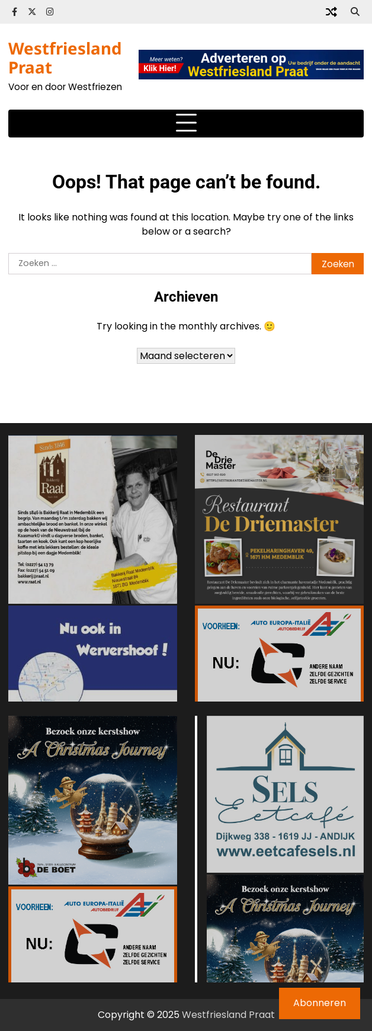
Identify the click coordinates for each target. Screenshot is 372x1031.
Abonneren (319, 1003)
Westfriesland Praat (65, 57)
